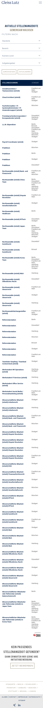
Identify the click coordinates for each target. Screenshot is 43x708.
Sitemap (21, 700)
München (32, 688)
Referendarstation (9, 320)
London (32, 691)
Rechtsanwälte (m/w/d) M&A (13, 273)
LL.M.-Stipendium (9, 124)
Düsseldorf (30, 684)
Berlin (20, 684)
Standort (35, 83)
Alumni (5, 697)
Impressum (22, 697)
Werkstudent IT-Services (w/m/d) (14, 378)
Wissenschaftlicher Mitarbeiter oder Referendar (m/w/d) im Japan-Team (14, 604)
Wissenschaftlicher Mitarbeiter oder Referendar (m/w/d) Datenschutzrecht (14, 594)
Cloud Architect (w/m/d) (11, 97)
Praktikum (6, 148)
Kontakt (13, 697)
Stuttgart (13, 691)
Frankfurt (11, 688)
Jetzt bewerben (22, 665)
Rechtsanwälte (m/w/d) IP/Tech (14, 219)
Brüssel (23, 691)
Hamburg (22, 688)
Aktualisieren (25, 72)
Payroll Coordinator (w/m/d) (12, 142)
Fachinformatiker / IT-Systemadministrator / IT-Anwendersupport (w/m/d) (12, 108)
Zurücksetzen (9, 72)
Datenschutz (34, 697)
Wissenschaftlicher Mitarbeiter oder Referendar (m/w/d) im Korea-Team (14, 620)
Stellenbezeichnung (10, 83)
